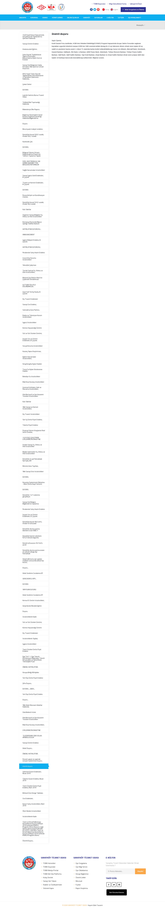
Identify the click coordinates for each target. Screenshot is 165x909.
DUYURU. (26, 147)
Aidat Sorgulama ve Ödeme (133, 9)
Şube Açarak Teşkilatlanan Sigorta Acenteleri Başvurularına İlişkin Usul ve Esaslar (32, 57)
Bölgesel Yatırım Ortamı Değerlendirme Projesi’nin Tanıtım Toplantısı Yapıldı (32, 154)
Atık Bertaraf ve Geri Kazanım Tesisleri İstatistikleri (33, 395)
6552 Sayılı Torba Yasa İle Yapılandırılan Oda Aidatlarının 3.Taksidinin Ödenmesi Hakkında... (33, 76)
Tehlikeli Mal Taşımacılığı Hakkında (31, 103)
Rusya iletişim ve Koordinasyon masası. (34, 196)
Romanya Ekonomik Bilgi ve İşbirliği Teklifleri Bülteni (32, 223)
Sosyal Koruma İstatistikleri (33, 346)
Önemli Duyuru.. (28, 840)
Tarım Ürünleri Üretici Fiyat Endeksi (32, 650)
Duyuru (25, 123)
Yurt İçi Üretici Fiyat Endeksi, (32, 419)
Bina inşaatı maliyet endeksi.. (33, 129)
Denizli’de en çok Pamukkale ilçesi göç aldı (32, 460)
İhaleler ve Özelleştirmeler (51, 884)
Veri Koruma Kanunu (116, 892)
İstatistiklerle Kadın (30, 616)
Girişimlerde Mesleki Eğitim (32, 606)
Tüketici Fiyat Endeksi (30, 425)
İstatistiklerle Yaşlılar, (30, 638)
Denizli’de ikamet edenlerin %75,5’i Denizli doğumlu (32, 537)
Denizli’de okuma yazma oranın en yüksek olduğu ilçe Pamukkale (33, 552)
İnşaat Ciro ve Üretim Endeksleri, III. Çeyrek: (30, 340)
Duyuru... (26, 567)
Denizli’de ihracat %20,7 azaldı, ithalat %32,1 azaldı (33, 135)
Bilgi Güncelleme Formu (116, 4)
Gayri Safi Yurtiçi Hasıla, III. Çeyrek (32, 293)
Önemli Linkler (79, 877)
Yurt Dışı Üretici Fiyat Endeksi (33, 678)
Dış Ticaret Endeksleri (30, 299)
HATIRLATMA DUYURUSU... (32, 229)
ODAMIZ (45, 17)
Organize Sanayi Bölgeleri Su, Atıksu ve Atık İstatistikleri (33, 216)
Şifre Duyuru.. (27, 683)
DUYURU (25, 89)
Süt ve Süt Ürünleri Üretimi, (32, 333)
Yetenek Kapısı (47, 888)
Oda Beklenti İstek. (29, 712)
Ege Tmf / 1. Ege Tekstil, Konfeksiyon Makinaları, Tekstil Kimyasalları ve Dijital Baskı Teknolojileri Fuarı (34, 659)
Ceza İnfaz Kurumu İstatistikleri (29, 259)
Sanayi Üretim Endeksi (31, 43)
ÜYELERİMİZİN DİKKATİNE (32, 730)
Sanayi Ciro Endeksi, (30, 304)
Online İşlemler (73, 17)
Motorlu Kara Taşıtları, (30, 466)
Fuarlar (77, 884)
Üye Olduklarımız (80, 870)
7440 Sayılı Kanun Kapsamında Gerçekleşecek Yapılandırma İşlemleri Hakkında (33, 37)
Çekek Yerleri (27, 84)
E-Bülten (110, 17)
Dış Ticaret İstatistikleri (31, 414)
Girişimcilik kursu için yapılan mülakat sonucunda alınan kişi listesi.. (33, 561)
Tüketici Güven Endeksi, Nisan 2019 (33, 780)
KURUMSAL (34, 17)
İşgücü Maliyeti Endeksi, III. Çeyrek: (32, 241)
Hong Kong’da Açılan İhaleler (32, 364)
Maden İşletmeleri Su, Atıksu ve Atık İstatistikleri (34, 453)
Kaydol (140, 871)
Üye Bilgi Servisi (80, 866)
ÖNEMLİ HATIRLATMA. (30, 667)
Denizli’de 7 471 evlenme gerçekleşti (31, 496)
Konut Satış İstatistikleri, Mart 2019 (34, 805)
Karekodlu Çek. (28, 141)
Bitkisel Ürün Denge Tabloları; (33, 793)
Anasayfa (22, 17)
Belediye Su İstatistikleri (31, 376)
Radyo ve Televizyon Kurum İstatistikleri (32, 316)
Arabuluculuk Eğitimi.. (30, 49)
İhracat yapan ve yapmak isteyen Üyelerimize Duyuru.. (33, 760)
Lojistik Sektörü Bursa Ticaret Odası (33, 96)
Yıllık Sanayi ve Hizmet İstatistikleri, (30, 408)
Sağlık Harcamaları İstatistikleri (34, 170)
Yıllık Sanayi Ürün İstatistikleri (33, 471)
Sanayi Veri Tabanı (48, 881)
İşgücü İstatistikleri (29, 322)
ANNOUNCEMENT (29, 234)
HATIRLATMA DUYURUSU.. (32, 247)
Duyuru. (25, 611)
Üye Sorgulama (80, 863)
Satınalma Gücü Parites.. (31, 310)
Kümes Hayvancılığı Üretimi (32, 328)
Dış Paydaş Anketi (134, 17)
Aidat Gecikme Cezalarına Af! (33, 573)
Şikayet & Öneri (135, 4)
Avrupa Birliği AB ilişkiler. (31, 672)
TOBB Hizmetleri (48, 863)
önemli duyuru (28, 766)
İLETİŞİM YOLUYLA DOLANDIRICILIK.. (29, 286)
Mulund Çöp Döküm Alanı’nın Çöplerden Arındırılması (32, 278)
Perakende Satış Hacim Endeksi (34, 252)
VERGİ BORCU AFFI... (29, 578)
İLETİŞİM (121, 17)
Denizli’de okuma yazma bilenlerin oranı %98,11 (31, 530)
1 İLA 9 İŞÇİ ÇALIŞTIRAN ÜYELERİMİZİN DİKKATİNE (32, 438)
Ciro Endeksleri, (28, 798)
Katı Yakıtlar (27, 209)
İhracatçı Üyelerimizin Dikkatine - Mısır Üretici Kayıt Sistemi (34, 483)
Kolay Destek (47, 877)
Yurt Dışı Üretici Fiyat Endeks (33, 694)
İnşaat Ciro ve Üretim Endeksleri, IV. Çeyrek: (30, 515)
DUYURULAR (98, 17)
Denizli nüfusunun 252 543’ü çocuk (33, 544)
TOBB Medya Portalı (49, 870)
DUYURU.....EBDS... (29, 689)
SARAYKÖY (86, 17)
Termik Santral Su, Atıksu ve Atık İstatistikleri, (33, 271)
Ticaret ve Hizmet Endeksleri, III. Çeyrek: (33, 183)
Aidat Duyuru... (28, 748)
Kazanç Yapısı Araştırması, (32, 351)
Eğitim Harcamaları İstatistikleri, (29, 358)
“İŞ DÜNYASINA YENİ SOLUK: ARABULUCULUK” (32, 736)
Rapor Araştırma (80, 888)
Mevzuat (77, 881)
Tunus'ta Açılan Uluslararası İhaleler (32, 370)
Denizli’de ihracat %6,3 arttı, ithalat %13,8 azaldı (32, 522)
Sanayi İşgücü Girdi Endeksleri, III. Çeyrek (33, 176)
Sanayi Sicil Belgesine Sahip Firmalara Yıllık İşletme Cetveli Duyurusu (33, 67)
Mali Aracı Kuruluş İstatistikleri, (33, 725)
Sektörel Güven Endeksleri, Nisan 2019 (32, 772)
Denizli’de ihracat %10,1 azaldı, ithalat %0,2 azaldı (33, 203)
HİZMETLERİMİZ (57, 17)
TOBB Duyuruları (98, 4)
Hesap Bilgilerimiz (80, 874)
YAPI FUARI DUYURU (29, 589)
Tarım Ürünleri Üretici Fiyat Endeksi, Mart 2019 (32, 787)
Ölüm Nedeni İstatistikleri (32, 811)
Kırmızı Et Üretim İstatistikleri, (33, 600)
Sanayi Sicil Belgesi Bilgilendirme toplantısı (31, 503)
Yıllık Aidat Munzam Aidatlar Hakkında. (32, 706)
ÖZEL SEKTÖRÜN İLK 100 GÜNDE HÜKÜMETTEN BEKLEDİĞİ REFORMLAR (31, 163)
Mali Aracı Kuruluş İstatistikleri (33, 382)
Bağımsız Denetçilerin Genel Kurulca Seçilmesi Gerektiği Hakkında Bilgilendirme (32, 116)
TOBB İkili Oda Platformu (51, 874)
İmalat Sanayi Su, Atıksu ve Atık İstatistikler (32, 445)
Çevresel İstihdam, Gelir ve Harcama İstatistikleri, (32, 388)
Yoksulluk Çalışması (29, 265)
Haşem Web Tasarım (95, 905)
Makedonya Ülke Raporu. (31, 109)
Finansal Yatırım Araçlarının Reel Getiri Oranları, (34, 431)
